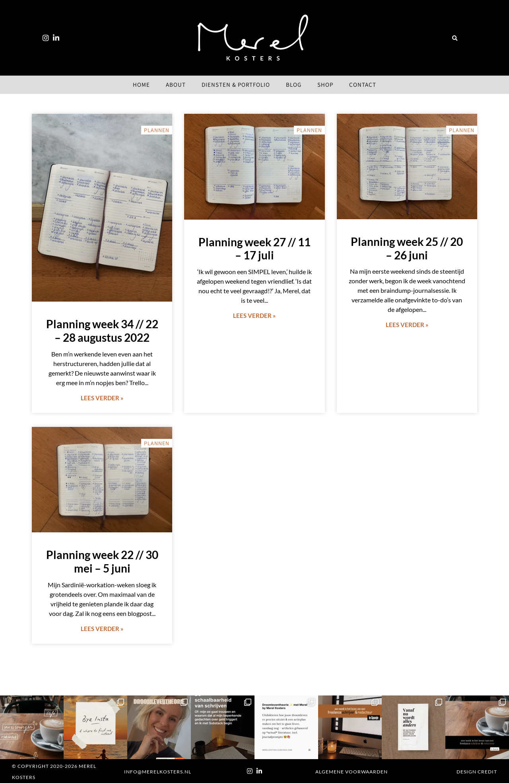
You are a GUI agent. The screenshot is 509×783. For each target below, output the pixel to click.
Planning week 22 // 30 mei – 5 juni (102, 561)
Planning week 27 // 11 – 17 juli (254, 248)
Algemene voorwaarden (351, 772)
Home (141, 84)
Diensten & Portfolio (236, 84)
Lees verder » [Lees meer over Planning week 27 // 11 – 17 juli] (254, 315)
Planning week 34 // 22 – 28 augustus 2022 (102, 330)
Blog (293, 84)
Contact (362, 84)
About (176, 84)
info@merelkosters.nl (157, 772)
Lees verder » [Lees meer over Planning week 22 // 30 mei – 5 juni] (102, 628)
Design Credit (477, 772)
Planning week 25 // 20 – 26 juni (407, 248)
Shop (325, 84)
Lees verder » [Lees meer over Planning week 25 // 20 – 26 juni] (407, 324)
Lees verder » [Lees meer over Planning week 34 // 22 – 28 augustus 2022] (102, 397)
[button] (454, 38)
